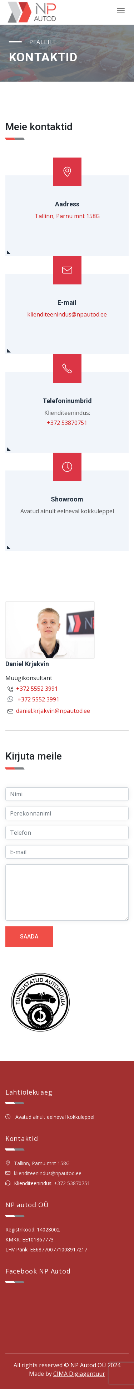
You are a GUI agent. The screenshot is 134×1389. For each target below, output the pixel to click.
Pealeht (42, 42)
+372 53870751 (67, 423)
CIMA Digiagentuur (79, 1374)
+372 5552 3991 (37, 689)
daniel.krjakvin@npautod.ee (53, 711)
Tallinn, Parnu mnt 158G (67, 216)
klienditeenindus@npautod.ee (67, 314)
